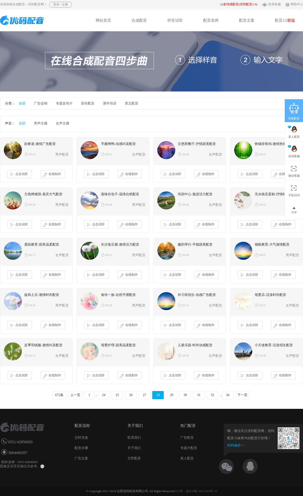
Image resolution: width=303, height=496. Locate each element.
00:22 (109, 255)
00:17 (32, 255)
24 (103, 395)
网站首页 (103, 20)
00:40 (186, 204)
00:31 (262, 154)
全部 (22, 103)
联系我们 (134, 437)
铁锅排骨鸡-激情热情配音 (274, 144)
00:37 (262, 305)
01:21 (186, 305)
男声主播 (40, 123)
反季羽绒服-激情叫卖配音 (43, 345)
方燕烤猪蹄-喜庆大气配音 (43, 194)
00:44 (109, 204)
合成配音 (139, 20)
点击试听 (18, 174)
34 (227, 395)
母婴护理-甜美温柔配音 (118, 345)
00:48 (262, 355)
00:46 (186, 154)
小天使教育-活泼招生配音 (274, 345)
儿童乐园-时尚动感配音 (195, 345)
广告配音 (187, 437)
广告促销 (40, 103)
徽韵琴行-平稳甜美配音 (195, 244)
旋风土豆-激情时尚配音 (41, 295)
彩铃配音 (88, 103)
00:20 (109, 305)
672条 (59, 395)
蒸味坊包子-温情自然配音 (120, 194)
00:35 (32, 305)
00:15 (32, 355)
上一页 (75, 395)
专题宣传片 (64, 103)
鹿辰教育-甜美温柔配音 (41, 244)
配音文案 (246, 20)
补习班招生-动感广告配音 (197, 295)
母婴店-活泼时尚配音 (270, 295)
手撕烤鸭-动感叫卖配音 (118, 144)
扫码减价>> (236, 445)
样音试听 (175, 20)
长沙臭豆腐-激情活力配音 (120, 244)
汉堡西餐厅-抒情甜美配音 (197, 144)
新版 (291, 20)
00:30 (32, 204)
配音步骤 (81, 448)
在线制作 (52, 174)
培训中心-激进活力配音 (195, 194)
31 (199, 395)
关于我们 (134, 448)
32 (212, 395)
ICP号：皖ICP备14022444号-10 (196, 491)
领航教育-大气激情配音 (272, 244)
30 (185, 395)
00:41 (262, 255)
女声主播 (62, 123)
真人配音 (187, 458)
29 (171, 395)
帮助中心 (296, 4)
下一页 (242, 395)
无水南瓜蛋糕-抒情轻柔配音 (275, 194)
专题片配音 (188, 448)
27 (144, 395)
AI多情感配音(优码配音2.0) (238, 4)
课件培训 (109, 103)
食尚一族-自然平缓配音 (118, 295)
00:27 (32, 154)
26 (131, 395)
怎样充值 (81, 437)
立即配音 (134, 458)
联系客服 (274, 4)
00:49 (186, 255)
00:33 (262, 204)
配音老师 (211, 20)
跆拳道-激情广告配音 (40, 144)
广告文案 (81, 458)
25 (117, 395)
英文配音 (131, 103)
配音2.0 (285, 20)
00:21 (109, 154)
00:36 (186, 355)
